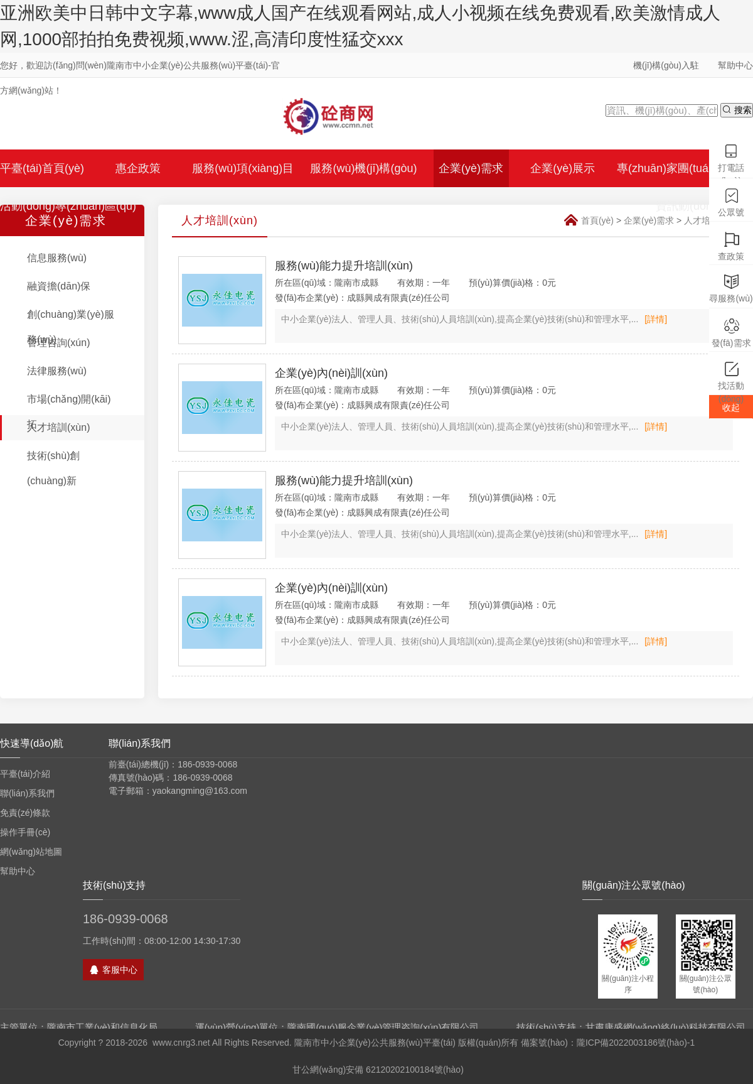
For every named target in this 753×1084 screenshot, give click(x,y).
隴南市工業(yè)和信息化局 (102, 1027)
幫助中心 (735, 65)
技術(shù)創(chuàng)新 (53, 468)
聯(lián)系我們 (27, 793)
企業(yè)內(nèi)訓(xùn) (331, 373)
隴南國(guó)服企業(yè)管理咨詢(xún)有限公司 (383, 1027)
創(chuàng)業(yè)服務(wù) (70, 327)
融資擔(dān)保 (58, 286)
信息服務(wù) (57, 257)
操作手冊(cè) (25, 832)
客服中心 (113, 969)
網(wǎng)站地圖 (31, 852)
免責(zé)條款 (25, 813)
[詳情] (655, 319)
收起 (731, 408)
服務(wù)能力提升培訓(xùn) (344, 265)
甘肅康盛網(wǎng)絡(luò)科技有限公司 (665, 1027)
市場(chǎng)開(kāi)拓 (68, 412)
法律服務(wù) (57, 371)
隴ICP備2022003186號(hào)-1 (636, 1043)
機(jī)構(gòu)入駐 (666, 65)
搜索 (737, 109)
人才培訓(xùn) (58, 427)
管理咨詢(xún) (58, 342)
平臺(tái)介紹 (25, 774)
